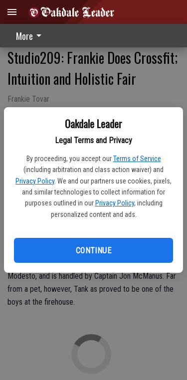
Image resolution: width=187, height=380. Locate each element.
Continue (93, 250)
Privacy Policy (34, 181)
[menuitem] (31, 35)
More (30, 35)
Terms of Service (137, 159)
